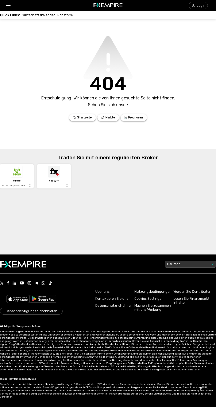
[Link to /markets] (108, 117)
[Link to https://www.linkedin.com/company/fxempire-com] (14, 283)
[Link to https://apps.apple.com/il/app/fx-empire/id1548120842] (18, 299)
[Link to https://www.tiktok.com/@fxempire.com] (50, 283)
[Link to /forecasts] (134, 117)
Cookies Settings (147, 299)
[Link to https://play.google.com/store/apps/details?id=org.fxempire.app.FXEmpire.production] (43, 299)
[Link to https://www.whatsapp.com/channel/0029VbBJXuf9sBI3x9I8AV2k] (43, 283)
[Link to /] (82, 117)
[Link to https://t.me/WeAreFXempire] (36, 283)
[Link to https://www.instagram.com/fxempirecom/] (29, 283)
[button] (7, 5)
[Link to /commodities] (65, 15)
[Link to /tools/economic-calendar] (38, 15)
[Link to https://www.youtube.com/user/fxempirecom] (22, 283)
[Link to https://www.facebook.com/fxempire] (8, 283)
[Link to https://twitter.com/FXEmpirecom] (2, 283)
